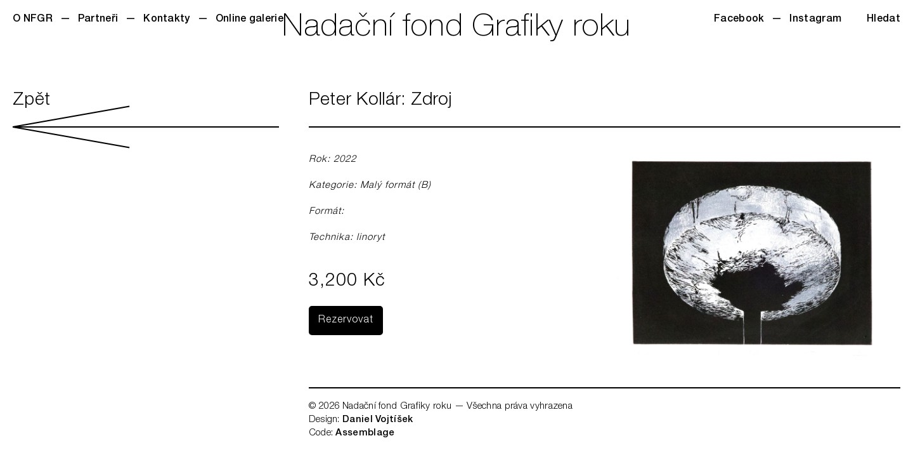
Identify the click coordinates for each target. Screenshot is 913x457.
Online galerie (249, 20)
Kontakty (166, 20)
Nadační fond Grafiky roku (456, 28)
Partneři (98, 20)
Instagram (815, 20)
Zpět (146, 120)
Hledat (883, 20)
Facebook (739, 20)
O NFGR (33, 20)
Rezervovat (345, 320)
